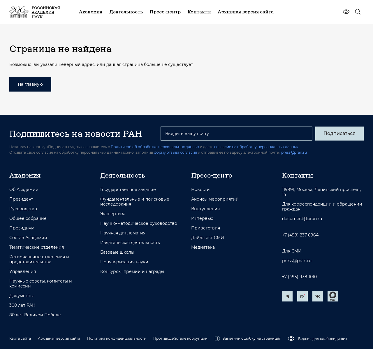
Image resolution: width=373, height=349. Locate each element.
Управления (22, 271)
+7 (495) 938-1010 (299, 276)
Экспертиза (112, 213)
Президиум (21, 228)
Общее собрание (28, 218)
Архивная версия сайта (59, 338)
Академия (25, 175)
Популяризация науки (124, 261)
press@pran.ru (294, 152)
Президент (21, 199)
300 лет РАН (22, 305)
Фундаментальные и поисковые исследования (134, 202)
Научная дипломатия (122, 233)
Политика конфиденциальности (116, 338)
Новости (200, 189)
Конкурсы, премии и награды (132, 271)
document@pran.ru (302, 218)
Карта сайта (20, 338)
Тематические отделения (36, 247)
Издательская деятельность (130, 242)
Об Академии (23, 189)
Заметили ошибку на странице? (247, 338)
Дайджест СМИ (207, 237)
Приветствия (205, 228)
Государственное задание (128, 189)
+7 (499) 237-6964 (300, 235)
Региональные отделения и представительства (39, 259)
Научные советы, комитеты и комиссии (40, 284)
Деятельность (122, 175)
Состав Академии (28, 237)
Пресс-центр (211, 175)
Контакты (297, 175)
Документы (21, 295)
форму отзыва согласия (175, 152)
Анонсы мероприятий (215, 199)
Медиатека (203, 247)
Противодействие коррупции (180, 338)
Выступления (205, 208)
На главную (30, 84)
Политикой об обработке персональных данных (155, 147)
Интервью (202, 218)
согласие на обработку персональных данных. (256, 147)
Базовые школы (117, 252)
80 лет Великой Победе (35, 315)
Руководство (23, 208)
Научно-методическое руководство (138, 223)
